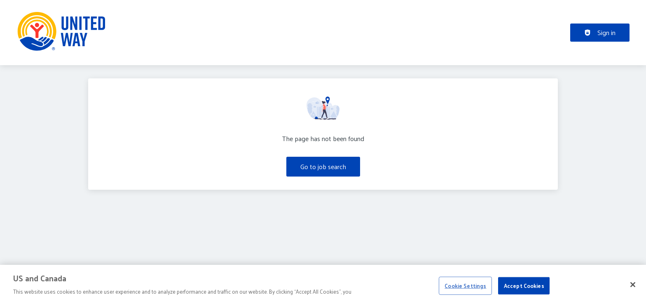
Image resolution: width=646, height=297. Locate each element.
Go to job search (323, 166)
